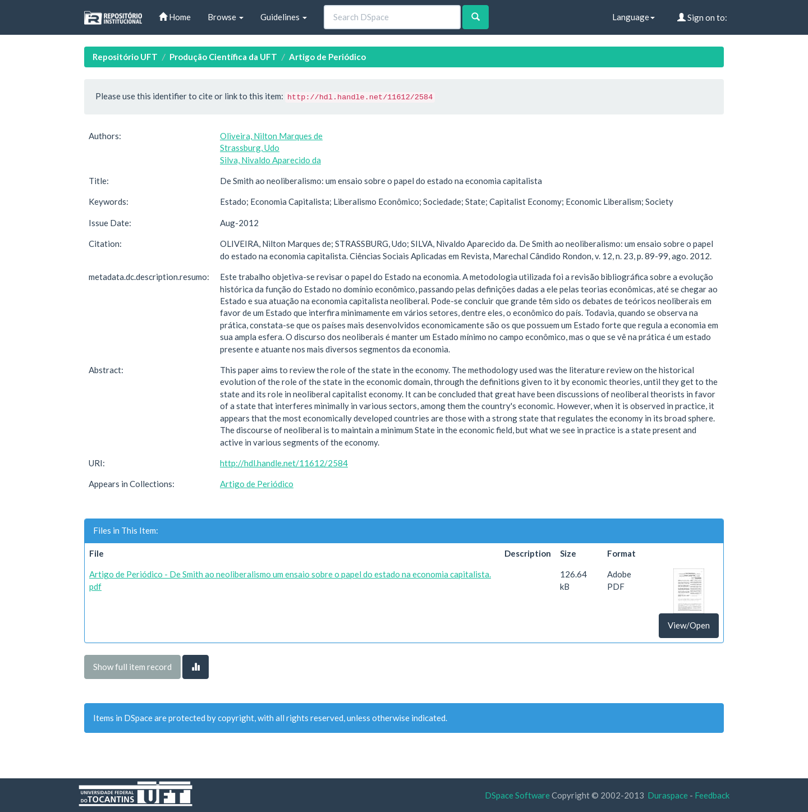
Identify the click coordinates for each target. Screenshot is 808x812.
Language (633, 17)
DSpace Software (517, 795)
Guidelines (283, 17)
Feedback (712, 795)
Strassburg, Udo (249, 148)
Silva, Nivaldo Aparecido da (270, 160)
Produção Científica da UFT (223, 57)
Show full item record (132, 667)
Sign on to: (702, 17)
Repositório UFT (125, 57)
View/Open (689, 625)
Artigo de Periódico (327, 57)
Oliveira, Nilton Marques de (271, 136)
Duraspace (668, 795)
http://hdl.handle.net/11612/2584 (284, 463)
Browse (226, 17)
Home (175, 17)
